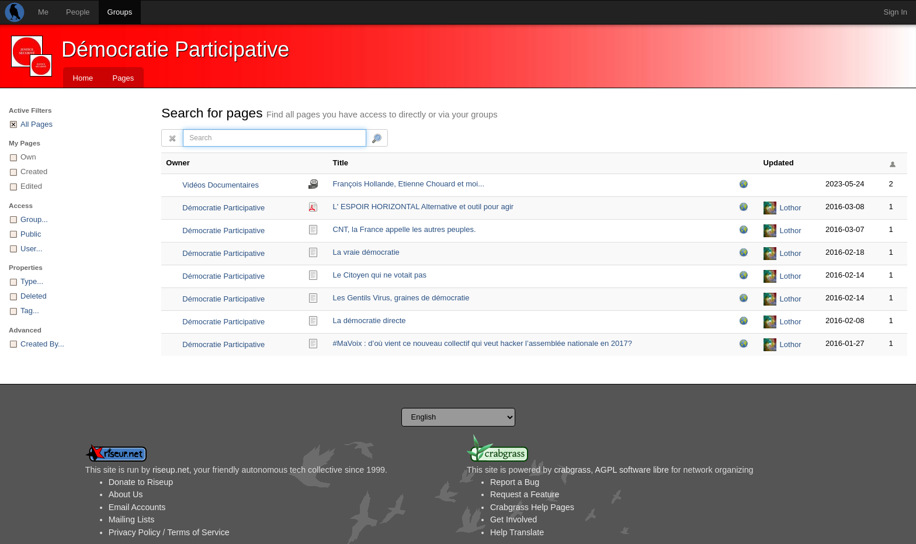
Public (30, 234)
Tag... (29, 310)
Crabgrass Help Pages (532, 507)
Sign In (895, 12)
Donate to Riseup (141, 482)
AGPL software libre (632, 469)
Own (28, 157)
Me (43, 12)
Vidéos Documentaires (220, 185)
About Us (126, 494)
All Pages (36, 124)
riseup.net (170, 469)
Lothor (790, 207)
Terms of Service (198, 532)
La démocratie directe (369, 320)
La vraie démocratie (366, 252)
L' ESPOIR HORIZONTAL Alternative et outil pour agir (423, 206)
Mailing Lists (132, 519)
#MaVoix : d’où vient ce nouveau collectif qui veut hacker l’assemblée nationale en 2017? (482, 343)
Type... (31, 281)
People (77, 12)
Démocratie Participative (175, 49)
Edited (31, 186)
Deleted (33, 296)
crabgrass (572, 469)
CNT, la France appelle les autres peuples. (404, 229)
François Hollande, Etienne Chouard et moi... (408, 183)
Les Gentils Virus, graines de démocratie (401, 297)
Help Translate (517, 532)
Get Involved (513, 519)
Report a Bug (514, 482)
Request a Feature (524, 494)
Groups (120, 12)
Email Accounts (137, 507)
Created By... (42, 343)
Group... (34, 219)
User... (31, 248)
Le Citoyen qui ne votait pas (379, 275)
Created (33, 171)
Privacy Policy (135, 532)
